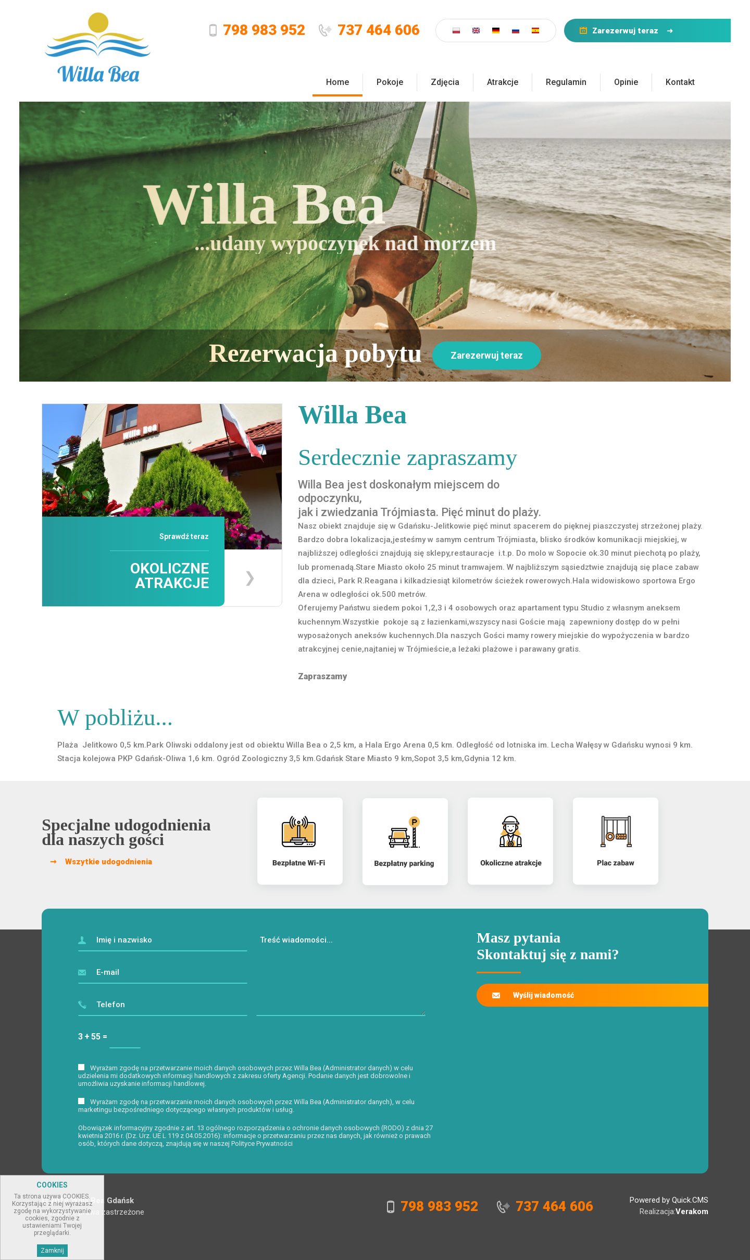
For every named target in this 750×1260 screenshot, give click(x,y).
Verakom (692, 1211)
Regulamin (566, 82)
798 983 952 (264, 30)
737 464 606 (379, 30)
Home (337, 82)
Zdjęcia (445, 82)
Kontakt (680, 82)
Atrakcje (502, 82)
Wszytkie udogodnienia (108, 861)
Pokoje (390, 82)
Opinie (626, 82)
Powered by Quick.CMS (669, 1200)
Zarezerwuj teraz (625, 30)
